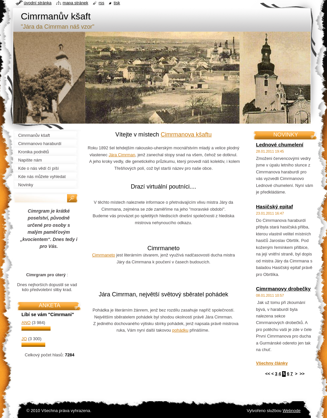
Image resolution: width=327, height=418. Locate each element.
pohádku (180, 330)
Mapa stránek (76, 2)
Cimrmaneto (103, 255)
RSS (101, 2)
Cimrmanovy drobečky (283, 288)
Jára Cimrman (122, 154)
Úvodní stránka (38, 2)
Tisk (117, 2)
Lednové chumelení (279, 144)
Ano (26, 322)
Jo (24, 338)
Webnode (291, 410)
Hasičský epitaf (274, 206)
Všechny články (272, 363)
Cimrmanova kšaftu (186, 134)
